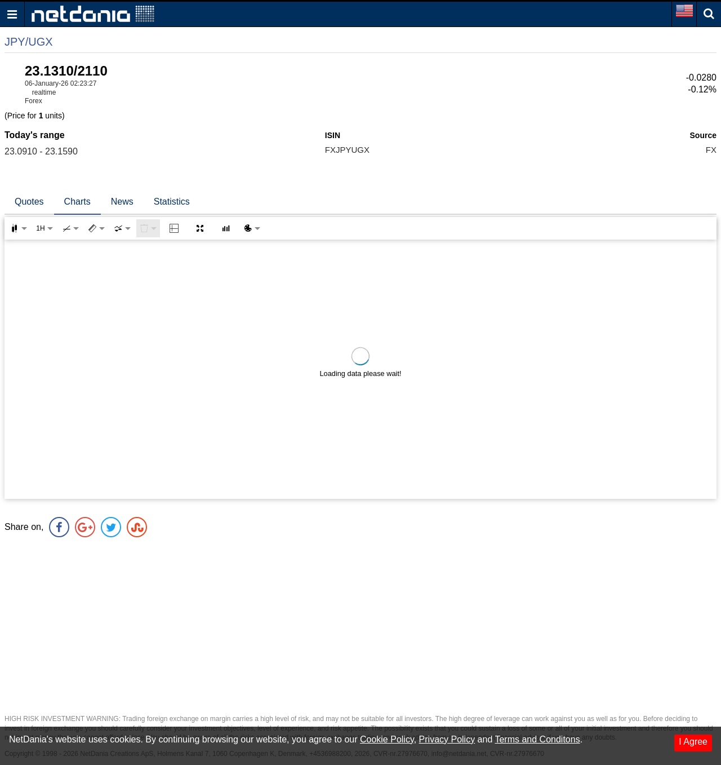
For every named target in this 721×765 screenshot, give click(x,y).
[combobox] (122, 228)
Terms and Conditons (537, 739)
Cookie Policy (387, 739)
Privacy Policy (447, 739)
